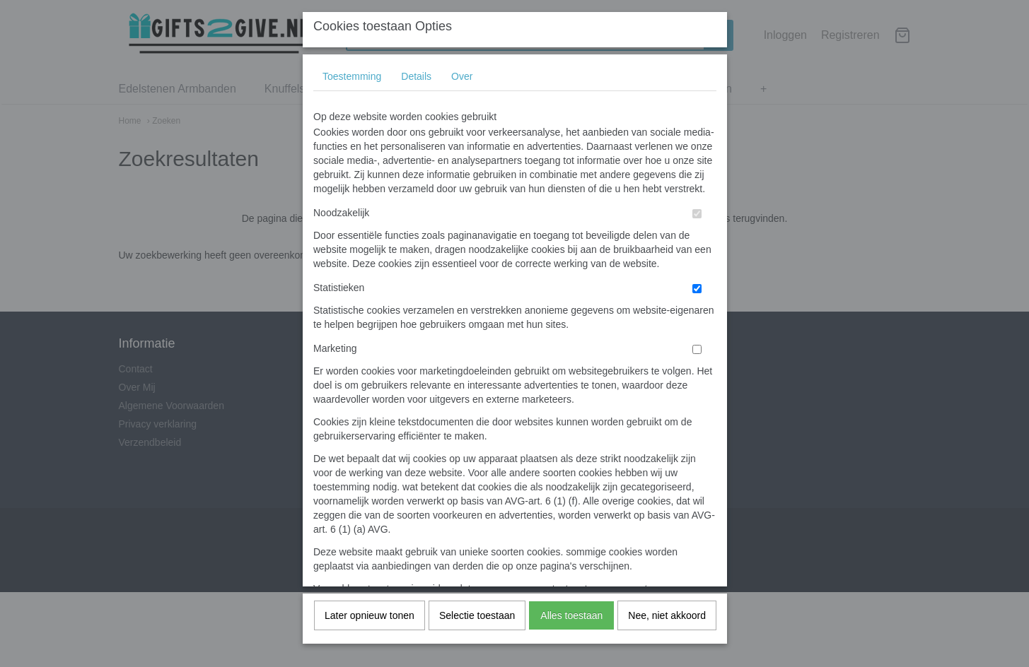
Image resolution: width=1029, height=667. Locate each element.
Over (461, 91)
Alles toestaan (571, 630)
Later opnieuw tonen (369, 630)
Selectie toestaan (477, 630)
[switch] (697, 228)
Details (416, 91)
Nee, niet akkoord (667, 630)
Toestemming (351, 91)
